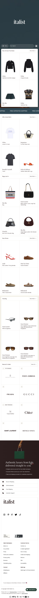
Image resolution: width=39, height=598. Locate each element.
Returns (22, 557)
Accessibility (23, 563)
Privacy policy (6, 557)
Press (4, 551)
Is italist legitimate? (25, 549)
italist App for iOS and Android (28, 570)
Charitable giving (7, 563)
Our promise (6, 549)
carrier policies (25, 593)
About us (5, 546)
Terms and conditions (8, 554)
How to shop (24, 551)
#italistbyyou (6, 570)
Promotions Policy (13, 592)
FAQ (21, 560)
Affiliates (5, 573)
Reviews (5, 560)
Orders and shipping (25, 554)
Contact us (23, 546)
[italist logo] (19, 22)
